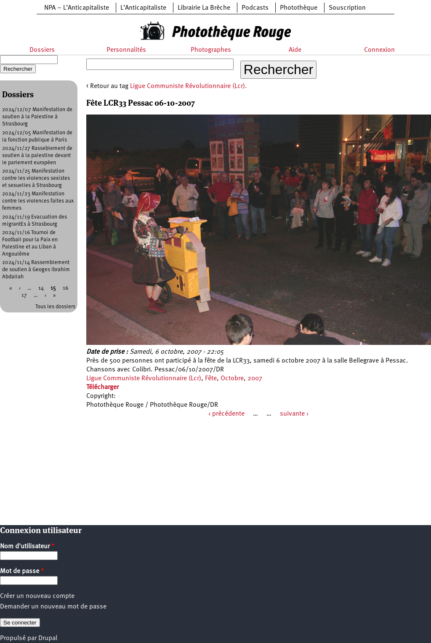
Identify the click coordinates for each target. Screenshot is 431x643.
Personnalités (126, 50)
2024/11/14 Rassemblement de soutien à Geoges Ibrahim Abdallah (36, 270)
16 (65, 288)
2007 (254, 378)
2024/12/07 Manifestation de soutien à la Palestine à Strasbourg (37, 117)
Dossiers (42, 50)
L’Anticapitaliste (143, 8)
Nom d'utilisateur (27, 546)
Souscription (347, 8)
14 (41, 288)
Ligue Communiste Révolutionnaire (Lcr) (143, 378)
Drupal (47, 638)
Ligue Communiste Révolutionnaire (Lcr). (188, 86)
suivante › (294, 414)
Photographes (211, 50)
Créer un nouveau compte (37, 596)
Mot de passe (22, 571)
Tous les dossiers (55, 306)
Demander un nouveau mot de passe (53, 606)
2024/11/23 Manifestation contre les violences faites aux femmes (38, 201)
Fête (211, 378)
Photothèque (298, 8)
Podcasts (255, 8)
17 (24, 295)
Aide (295, 50)
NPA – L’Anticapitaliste (76, 8)
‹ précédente (226, 414)
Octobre (232, 378)
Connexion (379, 50)
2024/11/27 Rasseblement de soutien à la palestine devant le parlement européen (37, 155)
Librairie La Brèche (204, 8)
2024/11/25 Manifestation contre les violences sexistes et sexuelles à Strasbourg (36, 178)
